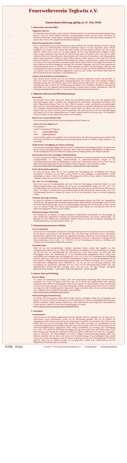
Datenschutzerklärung (109, 347)
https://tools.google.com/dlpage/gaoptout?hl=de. (52, 292)
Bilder (14, 39)
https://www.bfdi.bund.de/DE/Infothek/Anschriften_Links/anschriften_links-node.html (66, 166)
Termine (14, 44)
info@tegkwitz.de (49, 134)
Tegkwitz (14, 33)
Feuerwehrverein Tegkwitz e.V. (69, 347)
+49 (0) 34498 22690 (50, 132)
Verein (14, 27)
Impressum (13, 62)
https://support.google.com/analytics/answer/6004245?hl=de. (56, 306)
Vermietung (14, 50)
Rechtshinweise (91, 347)
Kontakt (14, 56)
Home (14, 21)
